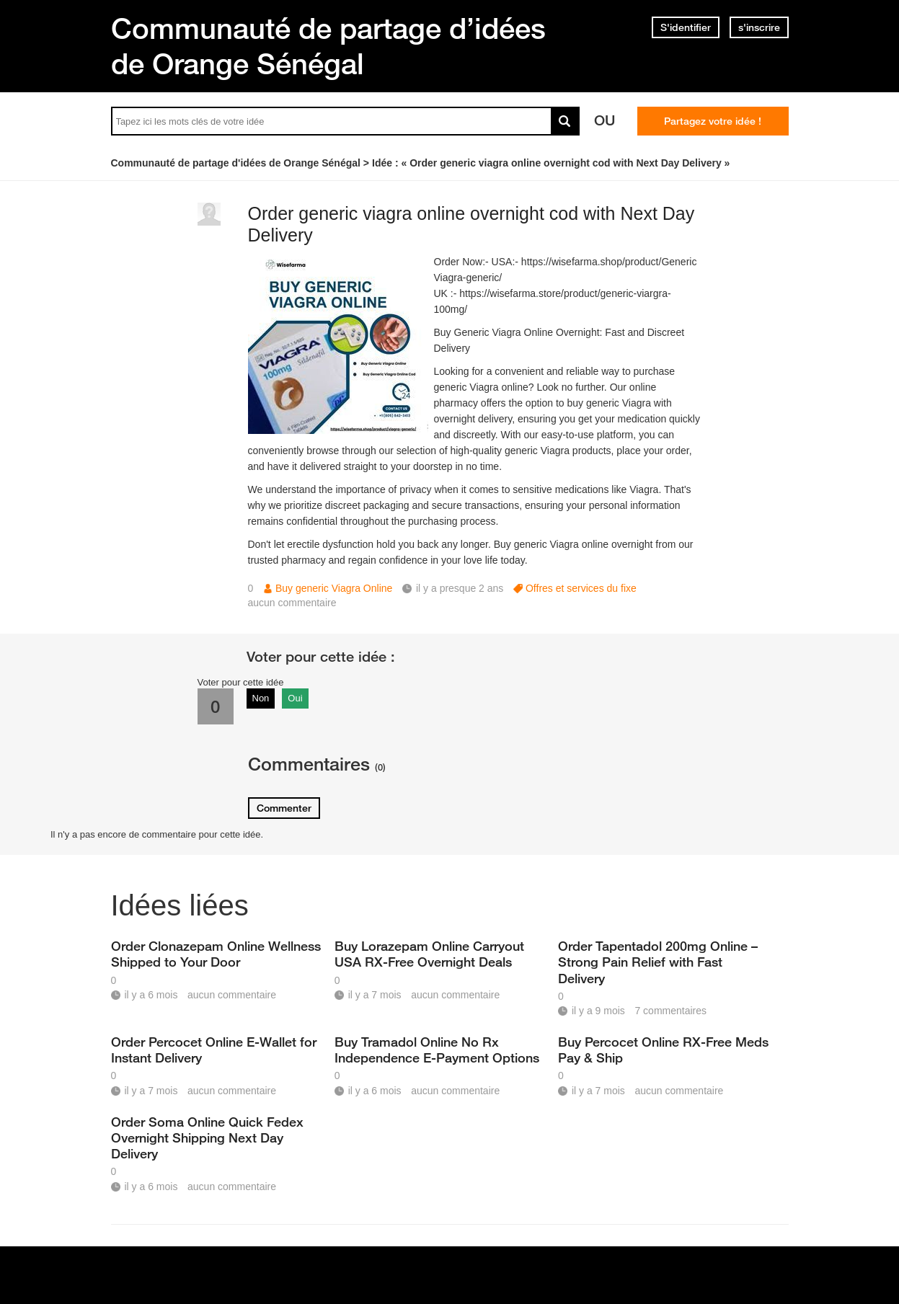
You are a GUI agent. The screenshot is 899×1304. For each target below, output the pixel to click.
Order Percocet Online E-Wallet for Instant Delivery (213, 1049)
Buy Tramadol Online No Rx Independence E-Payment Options (437, 1049)
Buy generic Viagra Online (333, 588)
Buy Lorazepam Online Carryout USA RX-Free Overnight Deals (429, 954)
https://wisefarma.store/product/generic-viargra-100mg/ (552, 301)
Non (261, 698)
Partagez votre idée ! (712, 121)
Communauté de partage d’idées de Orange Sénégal (328, 45)
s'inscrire (759, 27)
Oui (295, 698)
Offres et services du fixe (581, 588)
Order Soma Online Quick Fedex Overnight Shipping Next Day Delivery (207, 1137)
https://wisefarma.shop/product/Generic (609, 261)
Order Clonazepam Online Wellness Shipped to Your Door (216, 954)
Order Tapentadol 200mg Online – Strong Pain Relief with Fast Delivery (658, 961)
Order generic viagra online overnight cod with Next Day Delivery (471, 224)
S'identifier (685, 27)
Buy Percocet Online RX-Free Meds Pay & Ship (663, 1049)
